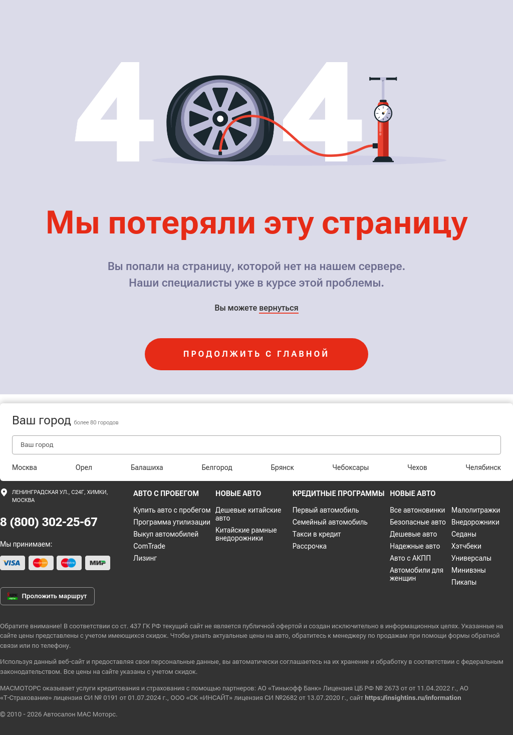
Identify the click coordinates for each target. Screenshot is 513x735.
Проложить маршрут (47, 596)
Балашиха (147, 467)
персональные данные (185, 661)
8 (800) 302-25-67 (49, 522)
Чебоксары (351, 467)
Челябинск (483, 467)
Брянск (282, 467)
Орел (84, 467)
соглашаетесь (301, 661)
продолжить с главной (256, 354)
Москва (24, 467)
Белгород (217, 467)
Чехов (417, 467)
